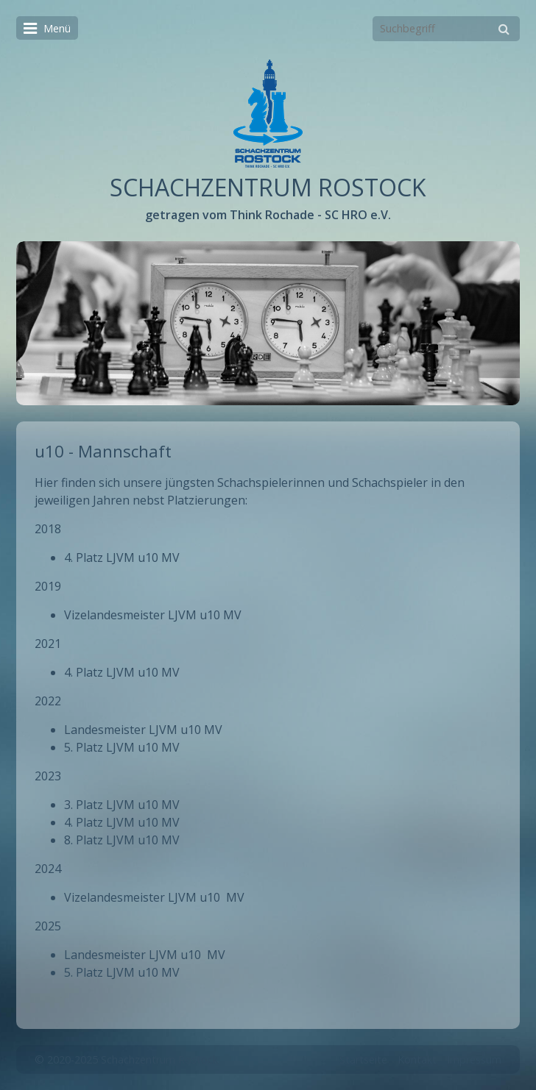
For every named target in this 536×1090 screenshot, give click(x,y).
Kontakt (417, 1059)
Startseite (363, 1059)
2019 (48, 586)
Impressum (474, 1059)
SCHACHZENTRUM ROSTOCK (268, 187)
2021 (48, 643)
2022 (48, 701)
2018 (48, 529)
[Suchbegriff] (446, 28)
